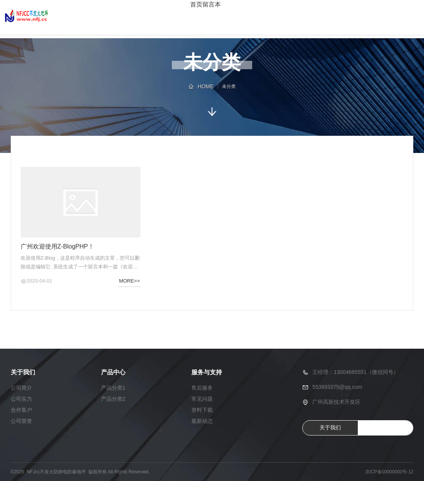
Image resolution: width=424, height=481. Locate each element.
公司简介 (21, 388)
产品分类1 (113, 388)
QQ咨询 (385, 427)
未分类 (229, 86)
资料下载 (202, 410)
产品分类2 (113, 399)
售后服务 (202, 388)
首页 (196, 4)
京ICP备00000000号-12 (389, 471)
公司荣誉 (21, 421)
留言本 (211, 4)
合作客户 (21, 410)
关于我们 (330, 427)
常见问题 (202, 399)
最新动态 (202, 421)
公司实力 (21, 399)
